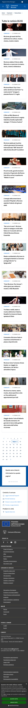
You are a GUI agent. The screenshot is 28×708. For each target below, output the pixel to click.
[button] (14, 705)
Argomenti (9, 13)
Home (3, 13)
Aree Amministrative (8, 552)
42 (6, 459)
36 (6, 456)
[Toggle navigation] (3, 6)
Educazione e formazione (9, 590)
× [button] (26, 684)
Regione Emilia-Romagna (8, 2)
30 (6, 453)
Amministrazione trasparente (10, 672)
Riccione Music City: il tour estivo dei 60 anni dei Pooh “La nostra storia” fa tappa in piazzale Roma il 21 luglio (13, 90)
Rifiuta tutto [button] (14, 702)
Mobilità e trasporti (8, 583)
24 (6, 450)
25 (10, 450)
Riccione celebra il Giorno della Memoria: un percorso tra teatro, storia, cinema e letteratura (14, 64)
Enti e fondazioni (7, 556)
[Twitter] (7, 542)
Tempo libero (17, 13)
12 (6, 444)
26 (13, 450)
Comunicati (6, 33)
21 (17, 447)
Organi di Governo (8, 549)
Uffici (4, 554)
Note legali (6, 677)
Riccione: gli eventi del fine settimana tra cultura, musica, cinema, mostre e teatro (13, 38)
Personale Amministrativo (10, 561)
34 (20, 453)
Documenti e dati (7, 563)
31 (10, 453)
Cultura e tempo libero (9, 573)
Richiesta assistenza (8, 665)
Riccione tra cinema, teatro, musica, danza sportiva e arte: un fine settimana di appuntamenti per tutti (13, 393)
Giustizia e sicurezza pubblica (10, 592)
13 (10, 444)
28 (20, 450)
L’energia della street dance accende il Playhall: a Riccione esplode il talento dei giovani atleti (13, 201)
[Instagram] (15, 542)
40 (20, 456)
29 (3, 453)
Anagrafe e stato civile (9, 571)
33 (17, 453)
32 (13, 453)
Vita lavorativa (7, 576)
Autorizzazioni (7, 602)
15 (17, 444)
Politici (5, 559)
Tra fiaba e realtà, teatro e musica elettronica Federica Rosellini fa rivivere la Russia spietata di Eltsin (13, 312)
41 (3, 459)
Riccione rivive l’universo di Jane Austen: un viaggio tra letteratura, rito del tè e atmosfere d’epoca (14, 366)
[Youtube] (11, 542)
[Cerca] (25, 6)
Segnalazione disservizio (9, 660)
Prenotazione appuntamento (10, 657)
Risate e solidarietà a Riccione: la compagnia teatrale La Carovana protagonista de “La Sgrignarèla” (14, 259)
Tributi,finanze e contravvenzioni (11, 595)
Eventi (5, 628)
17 (3, 447)
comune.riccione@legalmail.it (11, 649)
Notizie (5, 609)
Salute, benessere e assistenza (11, 600)
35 (3, 456)
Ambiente (5, 597)
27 (17, 450)
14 (13, 444)
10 (20, 441)
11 (3, 444)
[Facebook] (3, 542)
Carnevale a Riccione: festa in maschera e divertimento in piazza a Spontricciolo (13, 339)
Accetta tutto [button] (14, 699)
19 (10, 447)
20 (13, 447)
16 (20, 444)
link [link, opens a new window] (6, 695)
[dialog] (14, 695)
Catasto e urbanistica (8, 580)
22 (20, 447)
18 (6, 447)
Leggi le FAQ (6, 662)
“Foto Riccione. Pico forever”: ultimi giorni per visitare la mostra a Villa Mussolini (13, 286)
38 (13, 456)
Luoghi (5, 626)
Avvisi (4, 614)
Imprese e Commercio (8, 578)
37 (10, 456)
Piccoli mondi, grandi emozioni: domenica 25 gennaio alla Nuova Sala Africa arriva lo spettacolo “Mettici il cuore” (14, 174)
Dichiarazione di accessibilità (10, 679)
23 (3, 450)
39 (17, 456)
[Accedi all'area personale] (22, 2)
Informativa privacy (8, 674)
